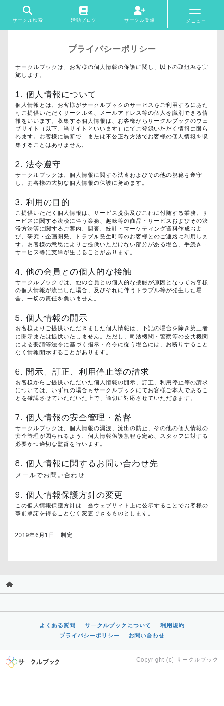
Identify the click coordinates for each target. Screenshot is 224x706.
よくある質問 (57, 625)
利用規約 (172, 625)
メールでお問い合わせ (50, 475)
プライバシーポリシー (89, 635)
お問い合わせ (146, 635)
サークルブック (197, 659)
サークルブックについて (118, 625)
